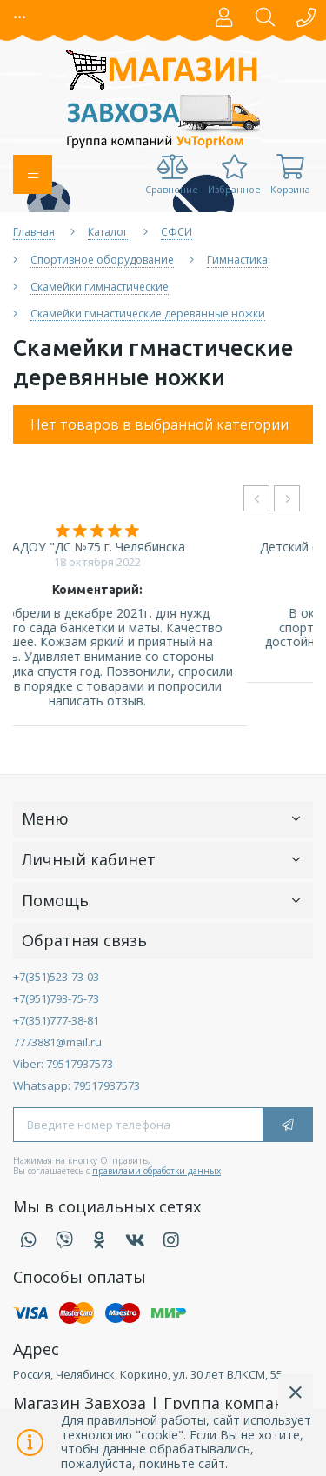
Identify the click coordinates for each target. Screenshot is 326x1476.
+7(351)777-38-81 (56, 1020)
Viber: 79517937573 (63, 1064)
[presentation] (256, 498)
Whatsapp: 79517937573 (76, 1085)
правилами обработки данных (156, 1171)
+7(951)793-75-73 (56, 998)
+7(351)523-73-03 (56, 977)
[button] (20, 17)
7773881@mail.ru (57, 1042)
